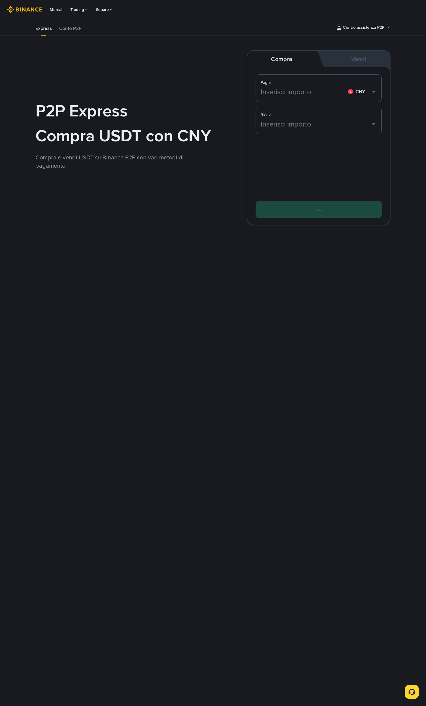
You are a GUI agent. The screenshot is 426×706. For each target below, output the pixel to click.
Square (105, 9)
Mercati (56, 9)
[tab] (44, 28)
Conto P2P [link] (70, 28)
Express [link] (44, 28)
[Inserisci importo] (303, 92)
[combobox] (362, 92)
